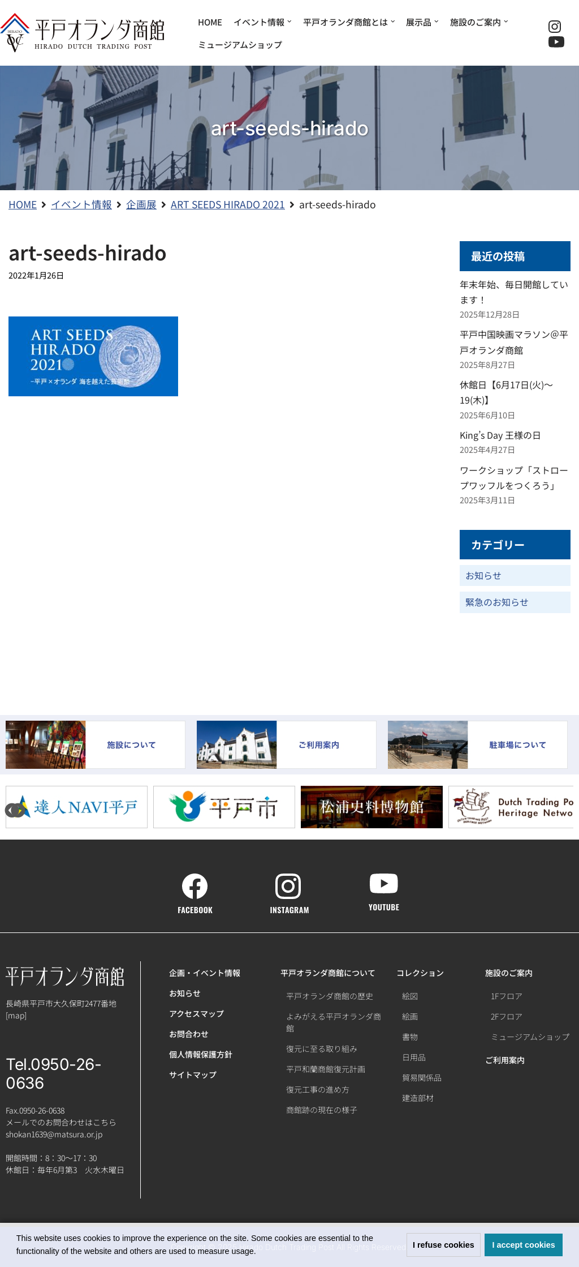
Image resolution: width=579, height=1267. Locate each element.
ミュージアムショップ (240, 44)
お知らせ (483, 575)
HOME (210, 22)
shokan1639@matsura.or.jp (54, 1134)
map (16, 1015)
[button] (260, 1252)
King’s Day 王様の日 (500, 435)
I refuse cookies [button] (443, 1244)
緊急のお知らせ (497, 602)
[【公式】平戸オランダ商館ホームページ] (82, 33)
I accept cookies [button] (523, 1244)
